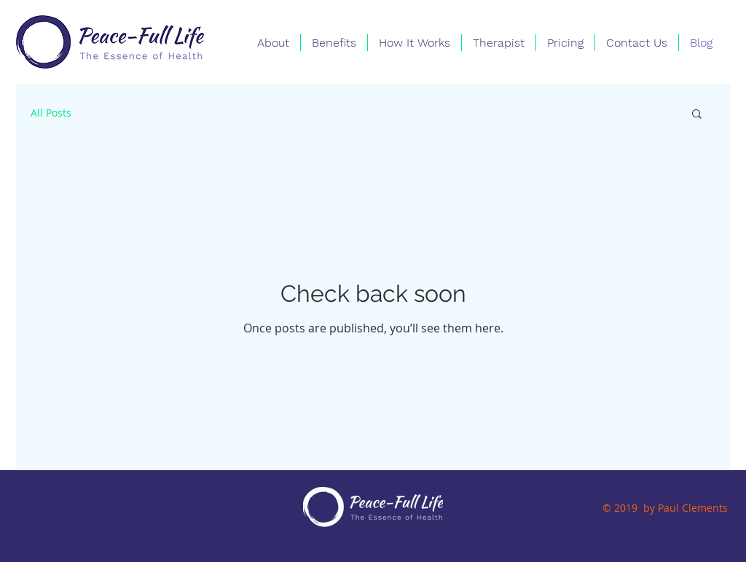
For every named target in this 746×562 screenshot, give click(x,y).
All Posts (51, 113)
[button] (697, 114)
